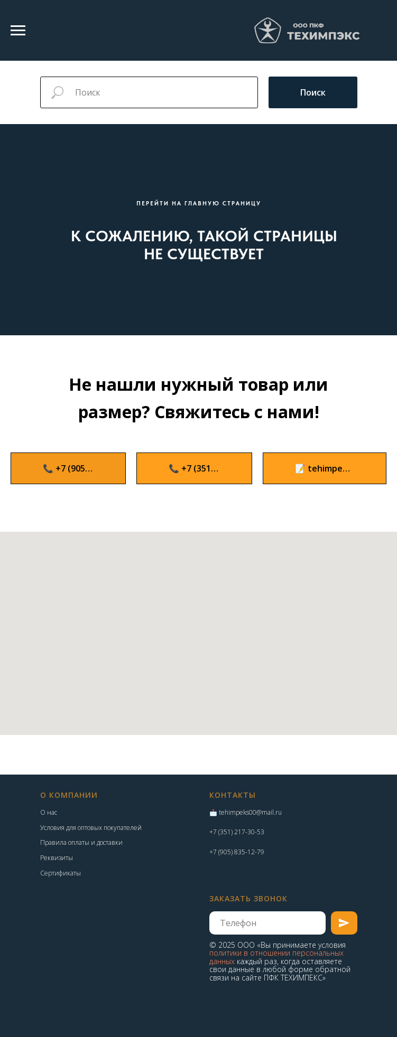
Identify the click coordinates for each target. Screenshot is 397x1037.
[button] (324, 468)
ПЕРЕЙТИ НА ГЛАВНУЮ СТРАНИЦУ (198, 203)
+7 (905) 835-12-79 (236, 851)
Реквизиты (56, 857)
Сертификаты (60, 873)
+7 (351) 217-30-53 (236, 831)
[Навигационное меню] (18, 30)
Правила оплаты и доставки (81, 842)
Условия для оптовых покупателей (91, 827)
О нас (48, 812)
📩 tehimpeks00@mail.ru (245, 812)
